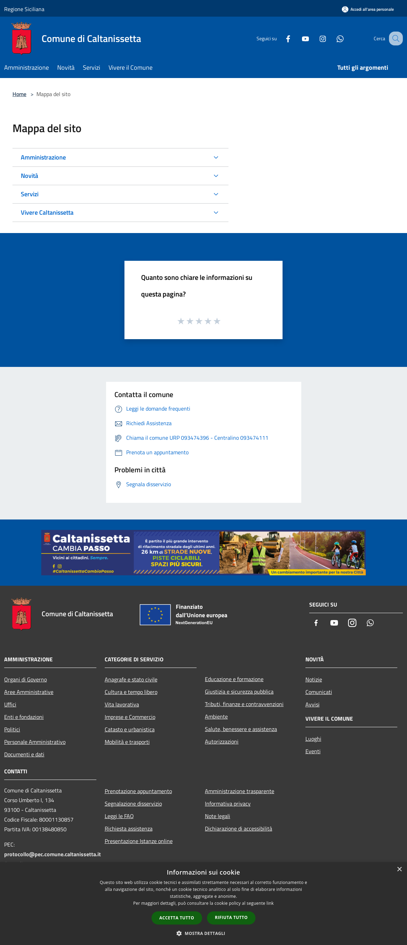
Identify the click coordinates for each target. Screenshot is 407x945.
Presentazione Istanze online (139, 841)
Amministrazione (43, 157)
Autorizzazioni (222, 741)
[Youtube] (298, 38)
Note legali (217, 816)
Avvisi (312, 704)
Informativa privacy (228, 803)
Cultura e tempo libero (131, 692)
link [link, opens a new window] (270, 903)
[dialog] (203, 903)
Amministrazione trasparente (239, 791)
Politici (12, 729)
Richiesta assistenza (129, 828)
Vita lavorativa (122, 704)
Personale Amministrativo (35, 742)
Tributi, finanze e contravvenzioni (244, 704)
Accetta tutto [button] (176, 918)
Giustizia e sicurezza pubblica (239, 691)
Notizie (313, 679)
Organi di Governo (25, 679)
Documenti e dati (24, 754)
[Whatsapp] (333, 38)
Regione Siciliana (24, 9)
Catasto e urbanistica (130, 729)
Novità (29, 175)
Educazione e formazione (234, 679)
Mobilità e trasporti (127, 742)
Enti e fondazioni (24, 717)
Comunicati (318, 692)
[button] (203, 933)
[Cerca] (394, 38)
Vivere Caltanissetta (47, 212)
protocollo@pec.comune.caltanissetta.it (52, 854)
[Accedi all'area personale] (368, 9)
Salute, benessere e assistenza (241, 729)
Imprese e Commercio (130, 717)
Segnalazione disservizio (133, 803)
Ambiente (216, 716)
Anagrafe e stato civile (131, 679)
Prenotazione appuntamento (138, 791)
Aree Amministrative (28, 692)
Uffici (10, 704)
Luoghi (313, 738)
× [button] (399, 869)
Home (19, 94)
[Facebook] (281, 38)
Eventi (313, 751)
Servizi (29, 194)
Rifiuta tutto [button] (231, 917)
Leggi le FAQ (119, 816)
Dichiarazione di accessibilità (238, 828)
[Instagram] (315, 38)
